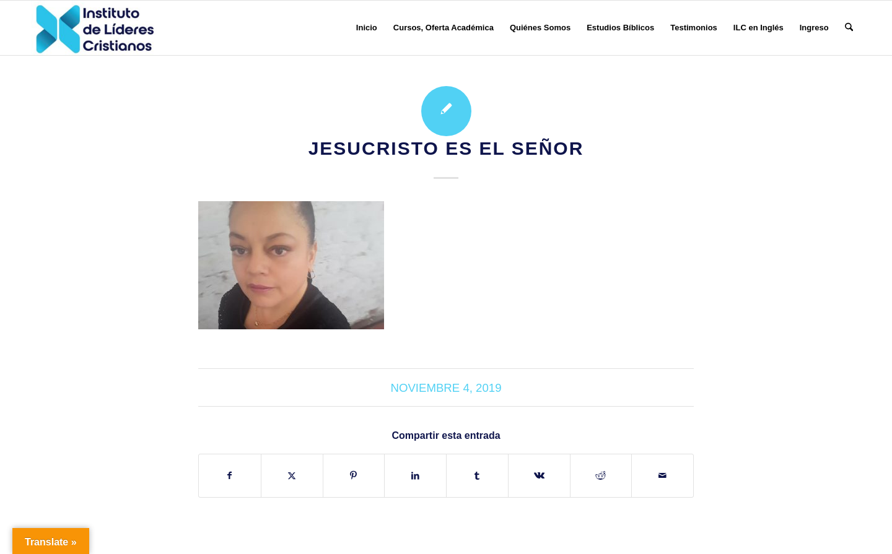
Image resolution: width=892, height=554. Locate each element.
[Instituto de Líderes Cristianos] (95, 28)
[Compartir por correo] (662, 475)
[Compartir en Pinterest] (354, 475)
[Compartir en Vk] (539, 475)
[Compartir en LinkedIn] (415, 475)
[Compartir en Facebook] (230, 475)
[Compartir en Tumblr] (477, 475)
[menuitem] (366, 28)
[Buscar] (849, 28)
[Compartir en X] (292, 475)
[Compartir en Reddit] (601, 475)
